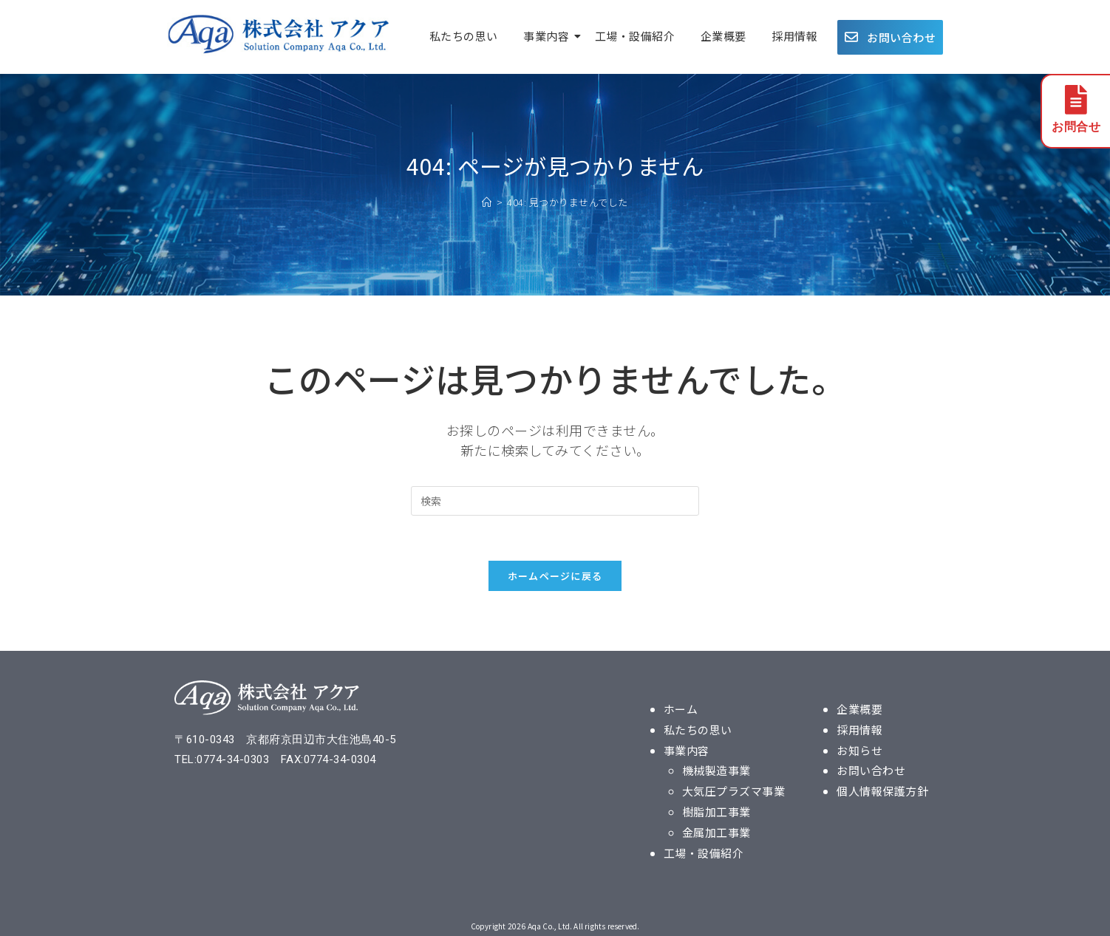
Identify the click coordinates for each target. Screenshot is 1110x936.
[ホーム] (487, 202)
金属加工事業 (716, 828)
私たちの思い (463, 36)
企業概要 (723, 36)
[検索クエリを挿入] (555, 501)
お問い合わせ (871, 768)
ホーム (681, 709)
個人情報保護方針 (882, 788)
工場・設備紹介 (635, 36)
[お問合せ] (1076, 101)
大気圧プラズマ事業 (734, 788)
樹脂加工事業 (716, 808)
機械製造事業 (716, 768)
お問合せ (1076, 128)
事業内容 (548, 36)
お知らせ (859, 748)
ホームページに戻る (555, 576)
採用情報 (794, 36)
